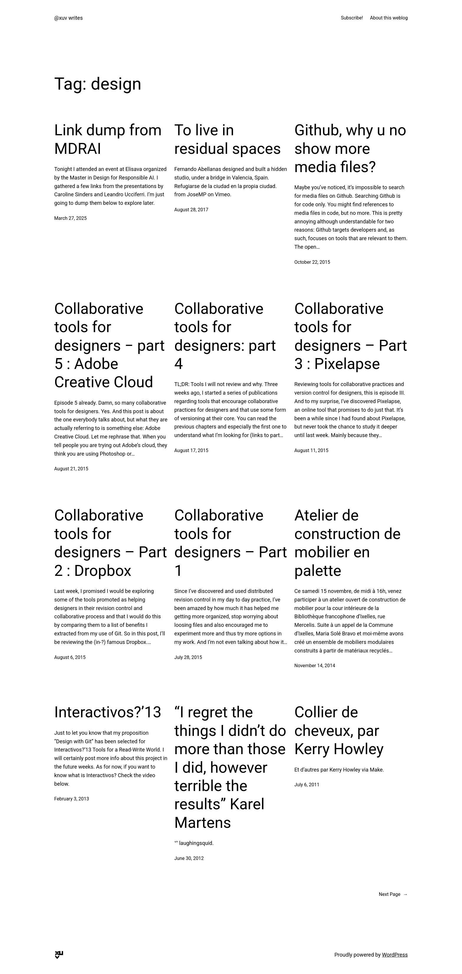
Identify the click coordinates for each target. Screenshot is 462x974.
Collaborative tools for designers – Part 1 (230, 542)
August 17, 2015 (191, 450)
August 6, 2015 (70, 657)
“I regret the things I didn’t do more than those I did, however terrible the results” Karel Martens (230, 767)
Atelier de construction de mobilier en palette (347, 542)
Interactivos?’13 (107, 712)
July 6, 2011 (306, 784)
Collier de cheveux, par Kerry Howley (339, 730)
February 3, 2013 (71, 799)
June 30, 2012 (189, 858)
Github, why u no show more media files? (350, 148)
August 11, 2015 (311, 450)
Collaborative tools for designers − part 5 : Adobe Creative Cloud (109, 345)
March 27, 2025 (70, 218)
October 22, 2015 (312, 262)
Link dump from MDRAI (108, 139)
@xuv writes (68, 18)
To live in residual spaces (227, 139)
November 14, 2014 (314, 665)
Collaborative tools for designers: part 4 (225, 336)
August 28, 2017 (191, 209)
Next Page (393, 894)
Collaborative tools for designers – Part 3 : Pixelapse (350, 336)
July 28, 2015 (188, 657)
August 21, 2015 (71, 469)
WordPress (395, 955)
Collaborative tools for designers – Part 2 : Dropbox (110, 542)
